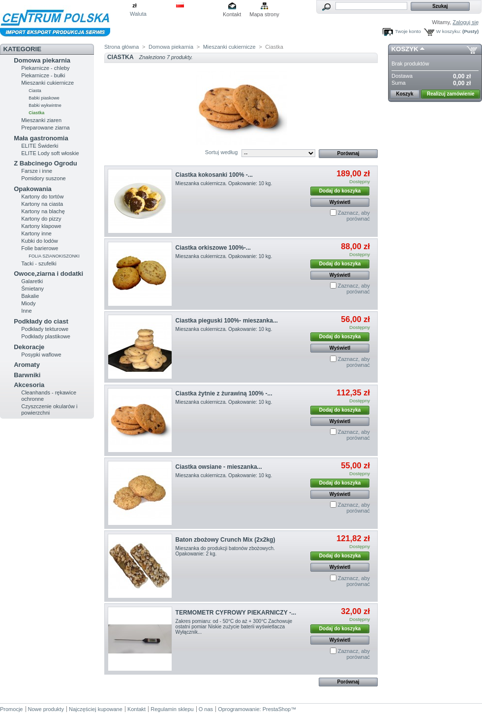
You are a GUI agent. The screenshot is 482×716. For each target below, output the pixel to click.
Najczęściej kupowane (95, 709)
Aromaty (27, 364)
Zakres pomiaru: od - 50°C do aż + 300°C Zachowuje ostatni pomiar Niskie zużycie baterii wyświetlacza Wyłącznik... (234, 626)
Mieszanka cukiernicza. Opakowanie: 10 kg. (224, 183)
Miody (28, 303)
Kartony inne (36, 233)
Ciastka (36, 112)
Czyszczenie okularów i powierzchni (49, 409)
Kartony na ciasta (42, 204)
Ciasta (35, 90)
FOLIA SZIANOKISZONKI (54, 256)
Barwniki (27, 375)
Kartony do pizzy (41, 219)
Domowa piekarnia (42, 60)
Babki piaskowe (44, 98)
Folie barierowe (39, 248)
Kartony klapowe (41, 226)
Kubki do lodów (39, 241)
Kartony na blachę (43, 211)
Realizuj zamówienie (451, 94)
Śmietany (32, 289)
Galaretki (32, 281)
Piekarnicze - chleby (45, 68)
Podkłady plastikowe (45, 336)
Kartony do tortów (42, 196)
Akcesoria (29, 385)
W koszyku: (448, 31)
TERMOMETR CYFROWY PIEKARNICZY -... (236, 612)
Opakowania (33, 189)
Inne (26, 311)
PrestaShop (277, 709)
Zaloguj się (465, 22)
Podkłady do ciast (41, 321)
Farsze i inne (36, 171)
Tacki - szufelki (39, 263)
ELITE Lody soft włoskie (50, 153)
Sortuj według (221, 152)
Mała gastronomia (41, 138)
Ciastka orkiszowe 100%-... (213, 247)
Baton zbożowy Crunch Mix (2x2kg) (225, 539)
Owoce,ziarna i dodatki (48, 273)
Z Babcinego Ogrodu (45, 163)
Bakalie (30, 296)
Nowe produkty (46, 709)
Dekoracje (29, 347)
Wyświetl (340, 202)
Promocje (11, 709)
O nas (206, 709)
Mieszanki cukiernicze (47, 83)
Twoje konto (408, 31)
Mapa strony (264, 14)
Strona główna (121, 47)
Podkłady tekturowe (44, 329)
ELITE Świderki (39, 146)
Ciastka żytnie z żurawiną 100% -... (224, 393)
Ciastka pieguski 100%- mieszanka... (227, 320)
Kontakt (232, 14)
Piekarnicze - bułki (43, 75)
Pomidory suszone (43, 178)
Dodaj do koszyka (340, 191)
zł (134, 5)
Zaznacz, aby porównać (354, 216)
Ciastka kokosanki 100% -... (214, 174)
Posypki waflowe (41, 355)
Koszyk (405, 49)
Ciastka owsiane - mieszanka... (219, 466)
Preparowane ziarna (45, 127)
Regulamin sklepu (172, 709)
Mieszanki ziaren (41, 120)
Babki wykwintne (45, 105)
